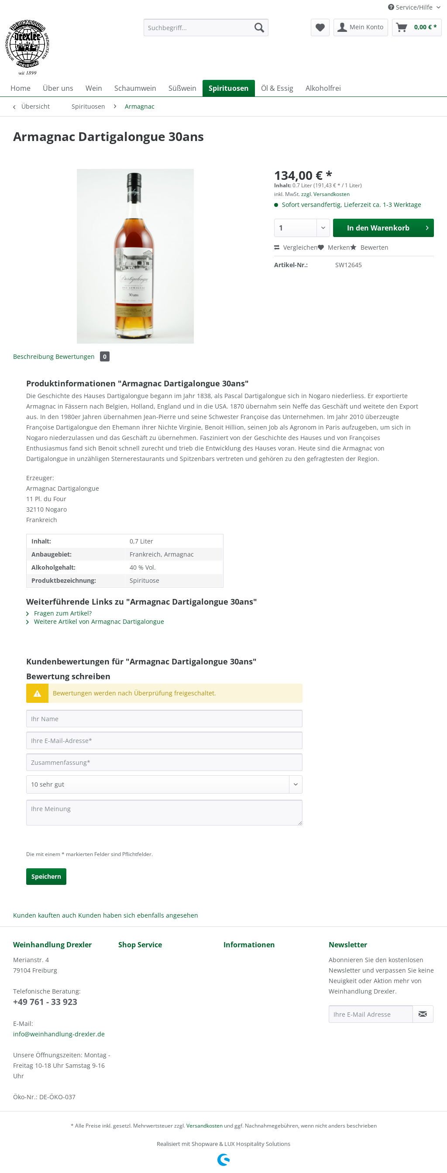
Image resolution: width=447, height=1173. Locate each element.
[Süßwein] (182, 88)
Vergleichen (296, 247)
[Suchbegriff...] (206, 27)
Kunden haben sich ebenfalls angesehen (138, 915)
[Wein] (93, 88)
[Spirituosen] (229, 88)
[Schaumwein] (135, 88)
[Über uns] (58, 88)
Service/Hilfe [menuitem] (411, 7)
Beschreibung (33, 356)
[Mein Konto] (361, 27)
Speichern (46, 876)
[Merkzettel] (320, 27)
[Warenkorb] (417, 27)
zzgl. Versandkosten (325, 194)
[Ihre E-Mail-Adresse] (164, 740)
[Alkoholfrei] (323, 88)
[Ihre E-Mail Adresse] (371, 1014)
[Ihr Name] (164, 718)
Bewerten (369, 247)
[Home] (20, 88)
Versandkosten (204, 1125)
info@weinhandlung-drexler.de (59, 1034)
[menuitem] (206, 32)
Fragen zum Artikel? (59, 613)
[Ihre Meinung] (164, 813)
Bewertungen (82, 356)
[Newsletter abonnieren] (423, 1014)
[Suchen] (259, 27)
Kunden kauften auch (44, 915)
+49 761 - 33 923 (45, 1002)
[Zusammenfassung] (164, 762)
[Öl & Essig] (277, 88)
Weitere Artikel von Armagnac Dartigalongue (95, 621)
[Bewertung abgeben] (164, 784)
